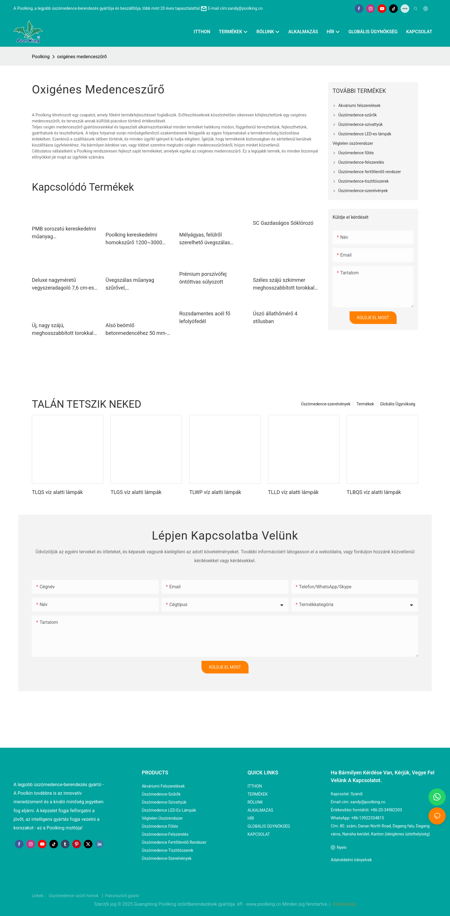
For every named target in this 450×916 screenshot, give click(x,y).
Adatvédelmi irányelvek (351, 860)
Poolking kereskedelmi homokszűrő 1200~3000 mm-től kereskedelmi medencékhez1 (134, 239)
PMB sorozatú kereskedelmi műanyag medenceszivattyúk (64, 233)
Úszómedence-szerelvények (325, 404)
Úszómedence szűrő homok (74, 895)
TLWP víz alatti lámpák (215, 492)
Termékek (365, 404)
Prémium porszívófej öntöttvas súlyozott (203, 278)
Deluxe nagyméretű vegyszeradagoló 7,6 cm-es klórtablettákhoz (63, 284)
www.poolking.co (264, 904)
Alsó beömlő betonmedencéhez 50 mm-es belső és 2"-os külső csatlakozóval (136, 329)
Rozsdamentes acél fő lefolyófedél (204, 317)
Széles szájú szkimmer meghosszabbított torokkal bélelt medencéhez (283, 284)
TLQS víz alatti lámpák (57, 492)
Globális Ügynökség (397, 404)
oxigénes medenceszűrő (82, 56)
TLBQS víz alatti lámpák (374, 492)
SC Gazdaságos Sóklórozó (283, 223)
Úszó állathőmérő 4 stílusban (275, 317)
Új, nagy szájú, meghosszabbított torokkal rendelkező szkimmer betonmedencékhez (62, 329)
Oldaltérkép (343, 904)
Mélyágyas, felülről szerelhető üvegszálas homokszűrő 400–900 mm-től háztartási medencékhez (211, 239)
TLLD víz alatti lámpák (293, 492)
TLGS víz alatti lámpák (135, 492)
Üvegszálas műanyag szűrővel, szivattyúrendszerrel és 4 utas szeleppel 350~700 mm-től (134, 284)
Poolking (41, 56)
